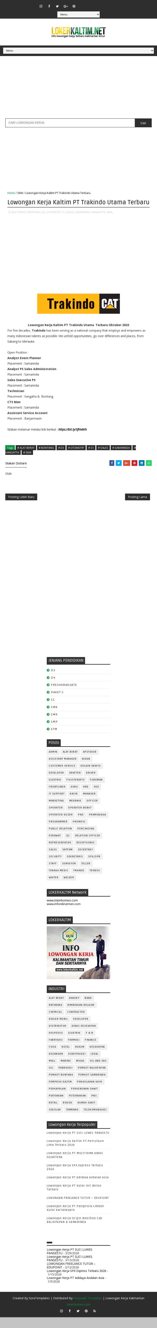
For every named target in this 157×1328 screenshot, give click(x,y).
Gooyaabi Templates (87, 1309)
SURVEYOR (69, 874)
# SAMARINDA (121, 456)
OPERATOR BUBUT (80, 818)
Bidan (86, 769)
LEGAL (95, 1064)
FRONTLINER (57, 797)
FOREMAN (96, 790)
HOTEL (66, 1057)
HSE (96, 797)
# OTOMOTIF (76, 456)
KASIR (74, 804)
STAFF (53, 874)
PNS (81, 825)
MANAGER (89, 804)
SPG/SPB (94, 867)
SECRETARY (85, 860)
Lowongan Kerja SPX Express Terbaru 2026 (76, 1282)
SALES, (70, 221)
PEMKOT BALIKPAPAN (92, 1078)
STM (54, 740)
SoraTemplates (39, 1309)
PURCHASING (86, 839)
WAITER (53, 888)
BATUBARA (55, 1015)
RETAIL (53, 1113)
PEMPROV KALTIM (60, 1092)
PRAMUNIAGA (97, 825)
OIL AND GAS (98, 1071)
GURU (74, 797)
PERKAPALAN (57, 1099)
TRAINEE (78, 881)
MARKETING (56, 811)
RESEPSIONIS (86, 853)
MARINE (66, 1071)
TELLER (86, 874)
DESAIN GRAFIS (91, 776)
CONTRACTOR (76, 1022)
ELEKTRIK (55, 790)
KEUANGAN (56, 1064)
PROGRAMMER (58, 832)
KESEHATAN (97, 1057)
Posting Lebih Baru (21, 507)
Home (11, 193)
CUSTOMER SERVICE (62, 776)
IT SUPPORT (57, 804)
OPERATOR (56, 818)
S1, (63, 221)
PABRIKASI (66, 1078)
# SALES (103, 456)
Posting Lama (137, 507)
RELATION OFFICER (87, 846)
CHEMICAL (55, 1022)
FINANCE (90, 1050)
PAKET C (57, 703)
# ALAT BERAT (25, 456)
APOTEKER (90, 762)
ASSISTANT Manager (63, 769)
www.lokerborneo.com (62, 911)
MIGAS (80, 1071)
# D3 (61, 456)
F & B (89, 1043)
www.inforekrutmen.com (64, 915)
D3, (44, 221)
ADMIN (53, 762)
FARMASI (74, 1050)
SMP (54, 732)
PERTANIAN (56, 1106)
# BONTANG (46, 456)
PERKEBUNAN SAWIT (84, 1099)
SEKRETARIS (75, 867)
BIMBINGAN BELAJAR (81, 1015)
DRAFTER (75, 783)
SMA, (109, 221)
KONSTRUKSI (76, 1064)
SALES (53, 860)
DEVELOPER (56, 783)
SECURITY (55, 867)
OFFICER (92, 811)
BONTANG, (34, 221)
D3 (53, 681)
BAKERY (74, 1008)
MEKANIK (75, 811)
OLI (51, 1078)
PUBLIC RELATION (60, 839)
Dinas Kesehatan (84, 1036)
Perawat (55, 846)
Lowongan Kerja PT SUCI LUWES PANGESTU (78, 1143)
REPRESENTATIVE (60, 853)
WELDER (69, 888)
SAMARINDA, (83, 221)
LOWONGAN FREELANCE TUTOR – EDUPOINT (78, 1208)
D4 (53, 688)
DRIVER (91, 783)
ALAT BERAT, (19, 221)
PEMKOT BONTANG (61, 1085)
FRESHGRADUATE (64, 696)
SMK (54, 725)
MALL (52, 1071)
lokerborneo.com (78, 1315)
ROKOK (67, 1113)
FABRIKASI (56, 1050)
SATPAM (67, 860)
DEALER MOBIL (58, 1029)
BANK (88, 1008)
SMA (20, 193)
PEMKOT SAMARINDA (92, 1085)
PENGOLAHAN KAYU (89, 1092)
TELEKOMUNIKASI (95, 1120)
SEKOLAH (55, 1120)
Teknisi (95, 881)
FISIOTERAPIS (75, 790)
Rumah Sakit (86, 1113)
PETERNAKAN (77, 1106)
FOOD (52, 1057)
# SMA (27, 461)
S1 (53, 710)
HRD (86, 797)
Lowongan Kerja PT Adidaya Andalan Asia (78, 1188)
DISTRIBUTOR (57, 1036)
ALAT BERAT (70, 762)
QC (68, 846)
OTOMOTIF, (54, 221)
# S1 (91, 456)
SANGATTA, (98, 221)
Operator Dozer (61, 825)
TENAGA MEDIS (58, 881)
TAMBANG (72, 1120)
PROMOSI (79, 832)
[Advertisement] (78, 88)
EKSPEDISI (56, 1043)
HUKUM (80, 1057)
